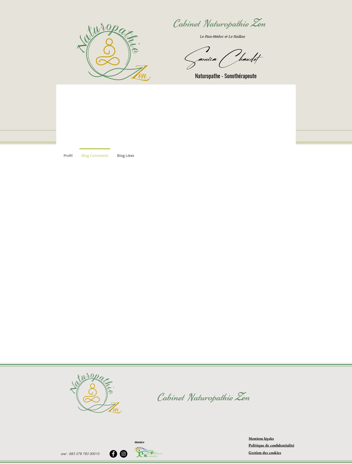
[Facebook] (113, 454)
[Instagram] (123, 454)
